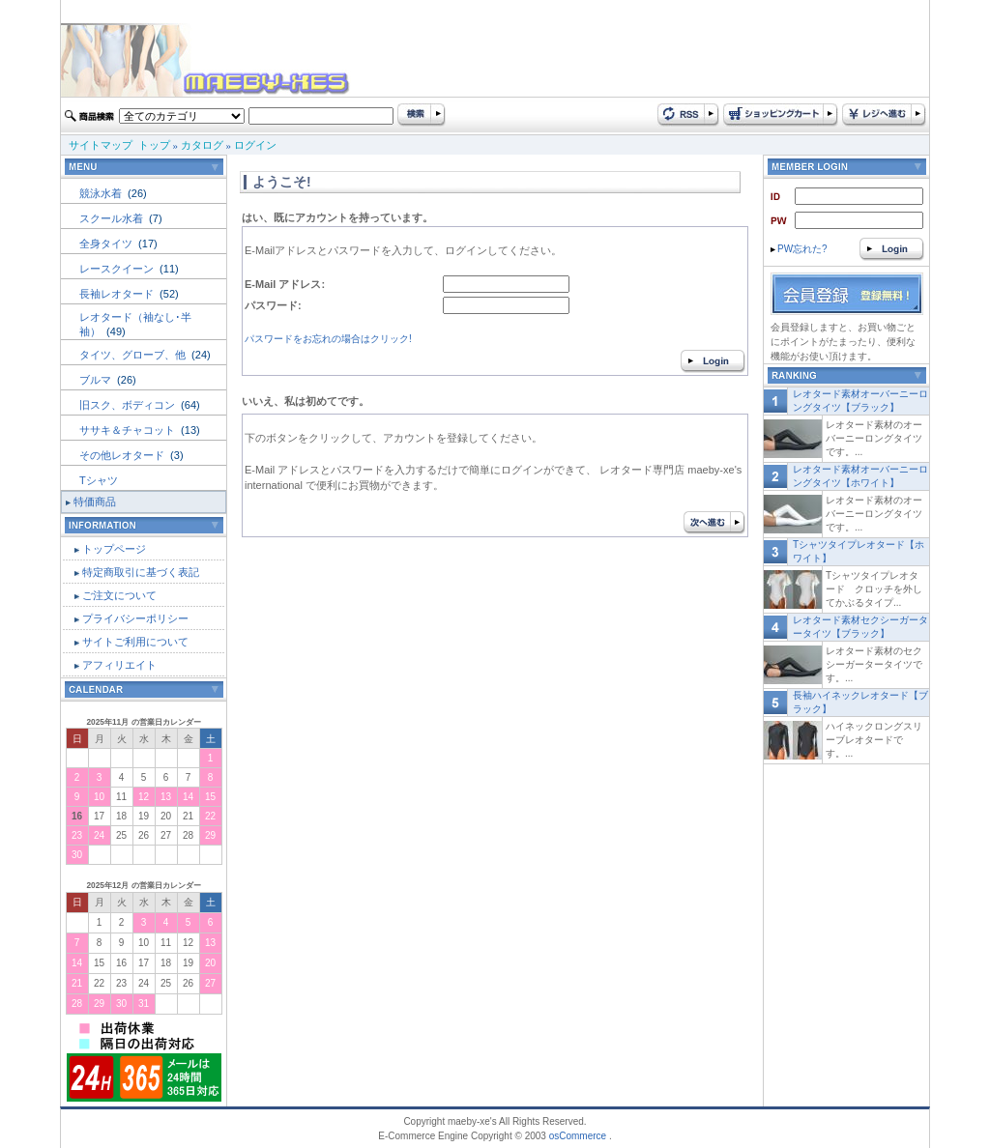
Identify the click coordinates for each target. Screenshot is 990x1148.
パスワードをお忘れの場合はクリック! (328, 338)
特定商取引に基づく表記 (140, 572)
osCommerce (577, 1136)
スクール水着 (112, 218)
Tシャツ (98, 480)
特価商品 (94, 501)
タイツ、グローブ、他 (134, 354)
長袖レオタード (118, 294)
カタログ (202, 145)
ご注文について (119, 595)
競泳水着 (102, 193)
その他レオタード (123, 455)
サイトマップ (100, 145)
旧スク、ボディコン (128, 405)
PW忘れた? (799, 249)
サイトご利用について (135, 641)
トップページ (114, 549)
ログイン (255, 145)
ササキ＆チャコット (128, 430)
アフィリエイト (119, 665)
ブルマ (96, 380)
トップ (154, 145)
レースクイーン (118, 268)
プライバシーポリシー (135, 618)
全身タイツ (107, 243)
